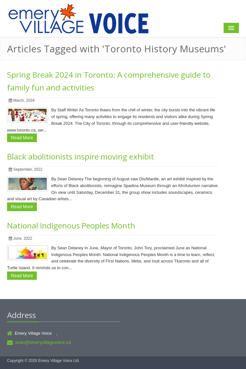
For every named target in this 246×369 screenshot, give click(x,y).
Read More (22, 137)
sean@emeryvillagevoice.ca (43, 342)
